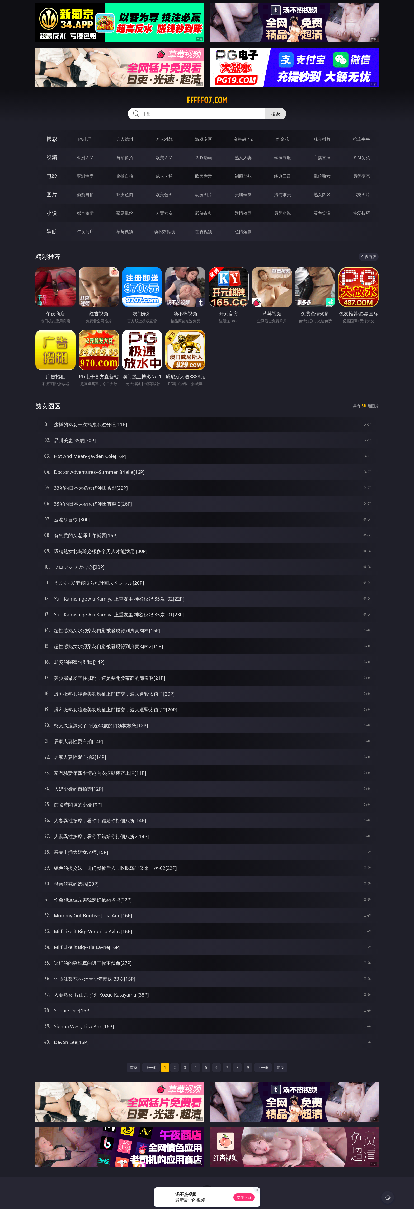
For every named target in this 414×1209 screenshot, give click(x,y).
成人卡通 (164, 176)
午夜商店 (85, 231)
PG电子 (85, 139)
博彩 (51, 139)
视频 (51, 157)
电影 (51, 176)
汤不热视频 (164, 231)
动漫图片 (203, 194)
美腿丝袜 (243, 194)
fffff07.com (207, 100)
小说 (51, 212)
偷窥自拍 (85, 194)
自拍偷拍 (124, 157)
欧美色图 (164, 194)
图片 (51, 194)
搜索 (275, 114)
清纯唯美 (282, 194)
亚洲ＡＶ (85, 157)
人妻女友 (164, 213)
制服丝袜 (243, 176)
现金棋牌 (322, 139)
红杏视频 (203, 231)
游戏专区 (203, 139)
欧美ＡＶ (164, 157)
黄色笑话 (322, 213)
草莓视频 (124, 231)
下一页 (263, 1067)
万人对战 (164, 139)
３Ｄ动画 (203, 157)
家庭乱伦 (124, 213)
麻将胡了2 (243, 139)
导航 (51, 231)
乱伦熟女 (322, 176)
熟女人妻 (243, 157)
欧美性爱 (203, 176)
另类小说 (282, 213)
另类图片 (361, 194)
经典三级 (282, 176)
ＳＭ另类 (361, 157)
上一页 (151, 1067)
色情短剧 (243, 231)
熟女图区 (322, 194)
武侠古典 (203, 213)
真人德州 (124, 139)
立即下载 (244, 1197)
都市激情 (85, 213)
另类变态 (361, 176)
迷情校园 (243, 213)
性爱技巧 (361, 213)
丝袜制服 (282, 157)
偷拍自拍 (124, 176)
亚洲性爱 (85, 176)
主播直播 (322, 157)
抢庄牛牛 (361, 139)
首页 (133, 1067)
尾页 (280, 1067)
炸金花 (282, 139)
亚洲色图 (124, 194)
